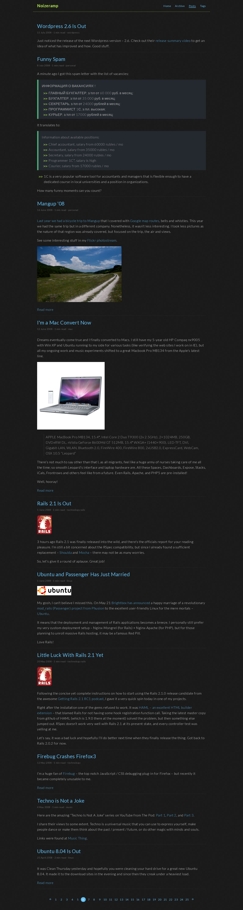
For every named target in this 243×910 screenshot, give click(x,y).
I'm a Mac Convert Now (64, 322)
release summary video (173, 40)
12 (116, 899)
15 (132, 899)
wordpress (73, 32)
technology (73, 509)
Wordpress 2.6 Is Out (61, 26)
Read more (45, 309)
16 (138, 899)
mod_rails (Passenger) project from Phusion (70, 608)
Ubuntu (43, 614)
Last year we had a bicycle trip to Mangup (68, 221)
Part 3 (189, 815)
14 (127, 899)
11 (110, 899)
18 (148, 899)
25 (187, 899)
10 (105, 899)
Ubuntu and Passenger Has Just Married (83, 574)
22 (170, 899)
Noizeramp (47, 5)
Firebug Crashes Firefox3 (66, 756)
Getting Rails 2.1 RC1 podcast (81, 699)
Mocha (84, 552)
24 (181, 899)
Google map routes (144, 221)
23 (176, 899)
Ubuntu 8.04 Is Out (59, 851)
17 (143, 899)
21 (165, 899)
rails (82, 509)
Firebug (69, 773)
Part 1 (161, 815)
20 (159, 899)
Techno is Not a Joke (61, 801)
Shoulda (66, 552)
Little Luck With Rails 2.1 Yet (70, 655)
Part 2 (171, 815)
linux (69, 580)
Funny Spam (51, 59)
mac (70, 329)
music (69, 807)
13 (121, 899)
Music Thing (77, 838)
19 (154, 899)
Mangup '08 (51, 203)
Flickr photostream (101, 240)
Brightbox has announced (131, 603)
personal (71, 65)
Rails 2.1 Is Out (54, 503)
